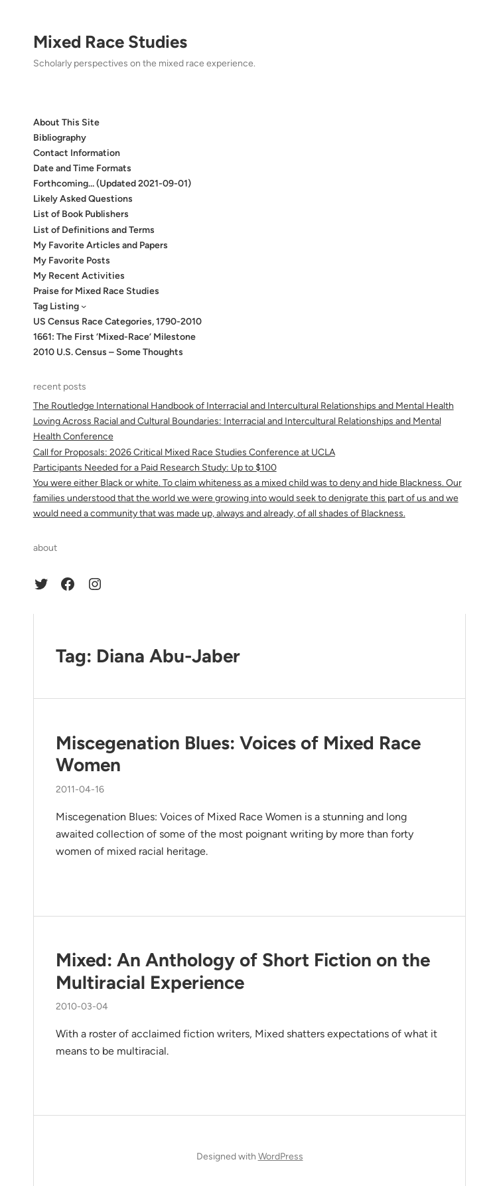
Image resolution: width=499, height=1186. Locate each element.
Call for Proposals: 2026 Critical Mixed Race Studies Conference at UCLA (184, 452)
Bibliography (59, 137)
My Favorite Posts (71, 260)
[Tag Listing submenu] (83, 306)
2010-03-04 (82, 1006)
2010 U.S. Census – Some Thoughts (108, 352)
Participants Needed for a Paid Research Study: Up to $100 (155, 467)
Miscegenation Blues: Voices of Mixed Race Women (238, 754)
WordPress (280, 1156)
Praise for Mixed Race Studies (96, 291)
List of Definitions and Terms (94, 230)
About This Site (66, 122)
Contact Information (76, 153)
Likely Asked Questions (83, 198)
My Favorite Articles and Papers (100, 245)
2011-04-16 (80, 789)
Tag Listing (56, 306)
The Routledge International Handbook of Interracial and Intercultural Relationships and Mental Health (243, 405)
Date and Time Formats (82, 168)
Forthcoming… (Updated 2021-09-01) (112, 183)
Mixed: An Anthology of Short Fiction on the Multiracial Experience (243, 971)
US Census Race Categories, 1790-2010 (117, 321)
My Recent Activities (79, 275)
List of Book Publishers (81, 214)
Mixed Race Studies (110, 41)
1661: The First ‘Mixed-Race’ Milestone (114, 336)
